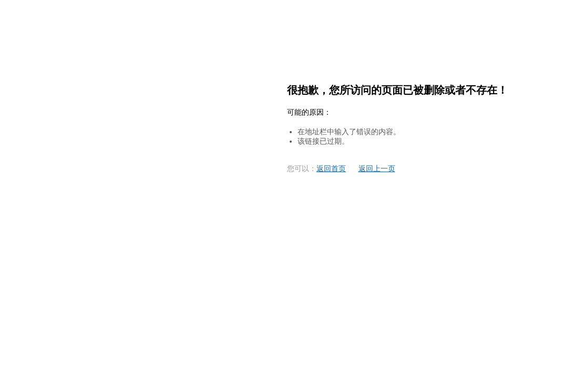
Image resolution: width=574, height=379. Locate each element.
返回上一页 (376, 169)
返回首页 (331, 169)
